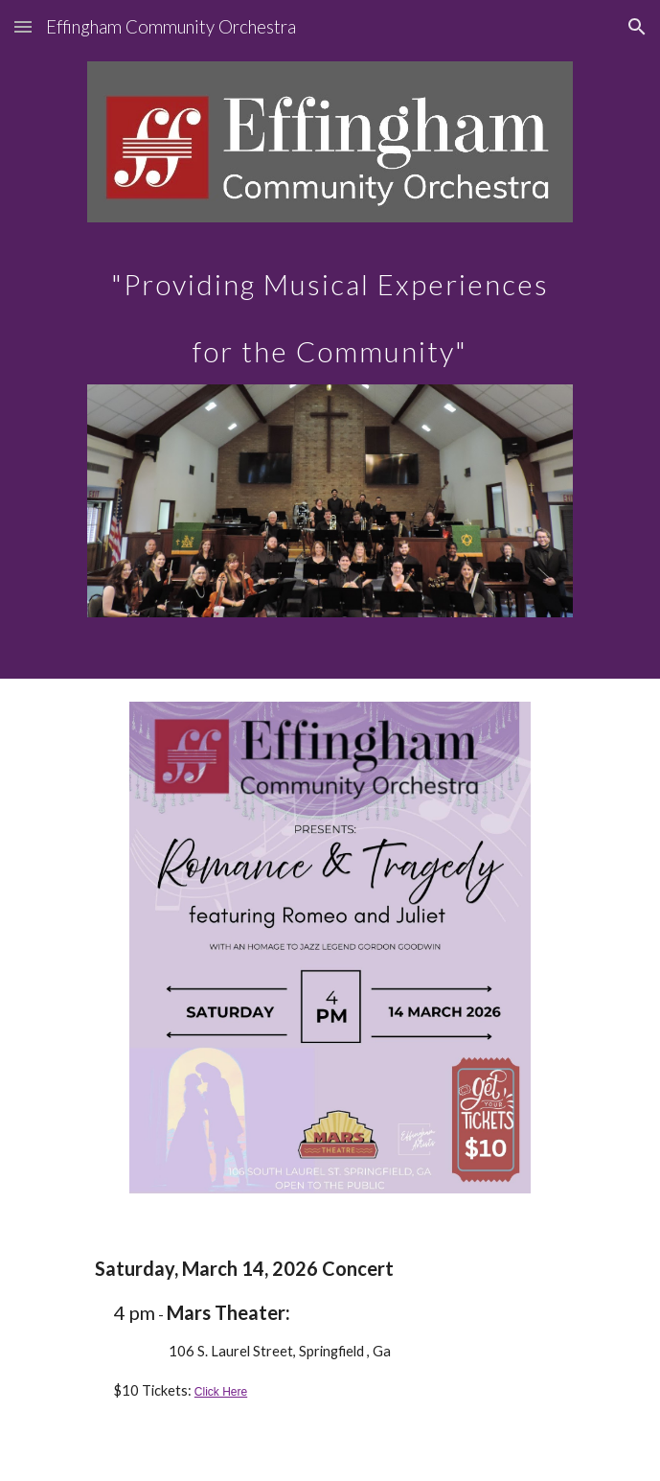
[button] (23, 26)
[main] (330, 303)
